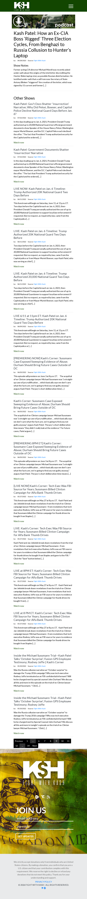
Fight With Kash (24, 7)
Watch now (19, 142)
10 (62, 741)
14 (28, 745)
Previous (19, 741)
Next (34, 745)
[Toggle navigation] (61, 4)
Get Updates (26, 836)
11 (68, 741)
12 (16, 745)
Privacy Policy (43, 881)
